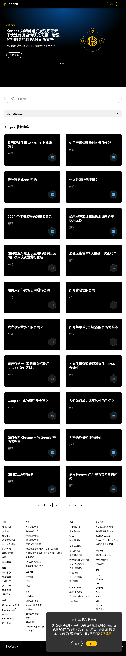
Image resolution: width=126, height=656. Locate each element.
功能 (28, 585)
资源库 (29, 609)
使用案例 (30, 576)
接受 (91, 643)
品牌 (4, 557)
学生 (71, 535)
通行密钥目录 (32, 613)
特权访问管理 (32, 535)
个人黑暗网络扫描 (104, 527)
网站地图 (30, 622)
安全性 (5, 531)
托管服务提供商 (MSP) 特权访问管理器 (44, 553)
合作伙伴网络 (102, 559)
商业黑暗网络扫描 (104, 531)
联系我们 (6, 576)
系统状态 (6, 581)
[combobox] (63, 99)
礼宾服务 (73, 600)
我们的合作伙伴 (103, 555)
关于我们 (6, 527)
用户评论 (6, 548)
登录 (112, 4)
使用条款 (6, 589)
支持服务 (73, 581)
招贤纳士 (6, 561)
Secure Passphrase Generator (110, 540)
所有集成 (6, 622)
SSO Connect (9, 610)
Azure (5, 614)
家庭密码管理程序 (34, 566)
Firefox (99, 592)
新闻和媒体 (7, 553)
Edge (98, 600)
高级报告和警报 (77, 564)
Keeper (11, 4)
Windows (100, 579)
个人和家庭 (74, 531)
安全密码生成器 (103, 535)
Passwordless (8, 618)
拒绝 (77, 643)
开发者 (29, 631)
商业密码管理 (32, 531)
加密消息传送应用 (104, 544)
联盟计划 (100, 564)
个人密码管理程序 (34, 561)
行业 (28, 581)
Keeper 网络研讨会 (35, 626)
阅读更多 (14, 55)
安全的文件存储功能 (79, 559)
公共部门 (30, 557)
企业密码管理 (32, 527)
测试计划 (100, 609)
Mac (98, 574)
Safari (98, 596)
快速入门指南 (32, 600)
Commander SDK (10, 605)
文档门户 (6, 585)
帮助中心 (6, 572)
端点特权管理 (32, 540)
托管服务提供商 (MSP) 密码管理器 (42, 548)
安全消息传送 (75, 568)
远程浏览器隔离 (33, 544)
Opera (99, 605)
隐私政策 (6, 594)
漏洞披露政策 (8, 540)
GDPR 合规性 (8, 544)
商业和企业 (74, 527)
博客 (28, 618)
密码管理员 (74, 551)
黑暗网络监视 (75, 555)
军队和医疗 (74, 540)
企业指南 (30, 596)
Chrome (99, 587)
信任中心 (6, 535)
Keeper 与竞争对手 (35, 605)
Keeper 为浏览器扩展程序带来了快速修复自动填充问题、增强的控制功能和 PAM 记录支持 (32, 35)
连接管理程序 (75, 576)
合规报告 (73, 572)
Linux (98, 583)
